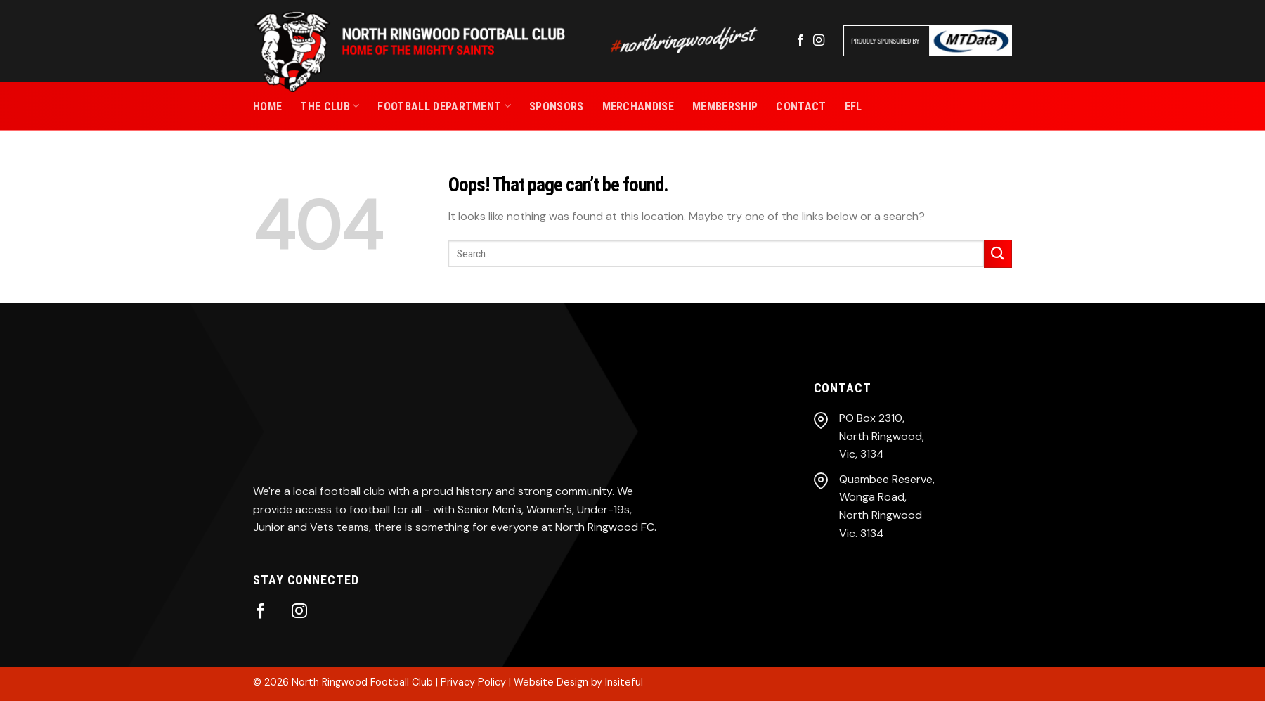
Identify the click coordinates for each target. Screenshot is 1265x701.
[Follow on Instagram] (818, 40)
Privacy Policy (473, 682)
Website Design (551, 682)
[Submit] (998, 253)
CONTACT (801, 106)
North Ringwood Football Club (362, 682)
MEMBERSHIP (725, 106)
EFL (853, 106)
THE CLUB (329, 105)
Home (267, 106)
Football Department (444, 105)
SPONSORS (556, 106)
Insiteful (624, 682)
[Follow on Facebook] (800, 40)
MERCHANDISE (638, 106)
